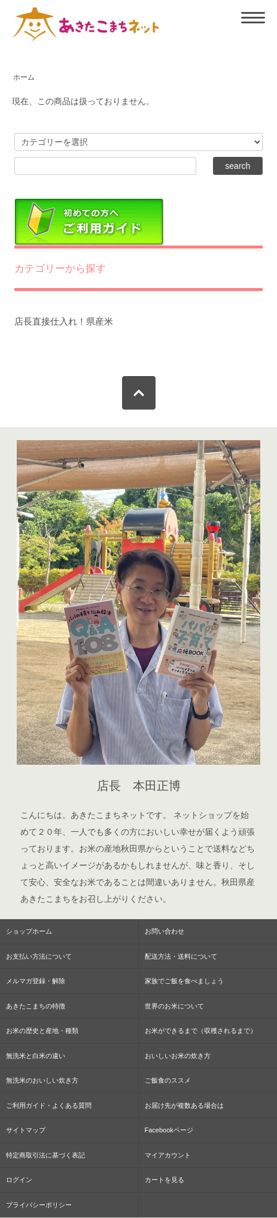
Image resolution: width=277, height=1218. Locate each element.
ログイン (19, 1179)
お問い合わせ (164, 931)
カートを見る (164, 1179)
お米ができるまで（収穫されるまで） (201, 1030)
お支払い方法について (39, 956)
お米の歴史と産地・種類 (42, 1030)
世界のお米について (174, 1006)
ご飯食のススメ (168, 1080)
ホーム (24, 77)
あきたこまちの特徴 (35, 1006)
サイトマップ (25, 1130)
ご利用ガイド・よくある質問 (49, 1105)
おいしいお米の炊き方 (178, 1055)
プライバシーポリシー (39, 1204)
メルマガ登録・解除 (35, 980)
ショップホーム (29, 931)
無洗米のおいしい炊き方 (42, 1080)
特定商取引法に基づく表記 (45, 1155)
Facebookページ (169, 1130)
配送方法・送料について (181, 956)
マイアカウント (168, 1155)
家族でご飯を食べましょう (184, 980)
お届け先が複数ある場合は (184, 1105)
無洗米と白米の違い (35, 1055)
